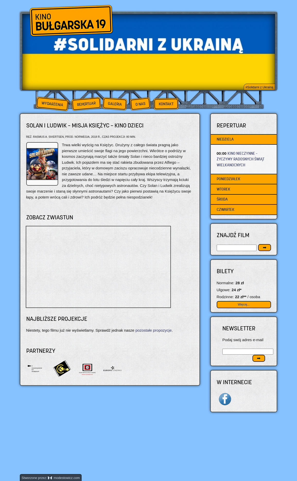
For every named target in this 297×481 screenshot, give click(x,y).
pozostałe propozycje (153, 330)
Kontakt (166, 104)
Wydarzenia (52, 104)
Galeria (115, 104)
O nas (140, 104)
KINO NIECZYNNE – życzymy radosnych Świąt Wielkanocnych (240, 159)
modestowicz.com (64, 478)
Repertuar (86, 104)
